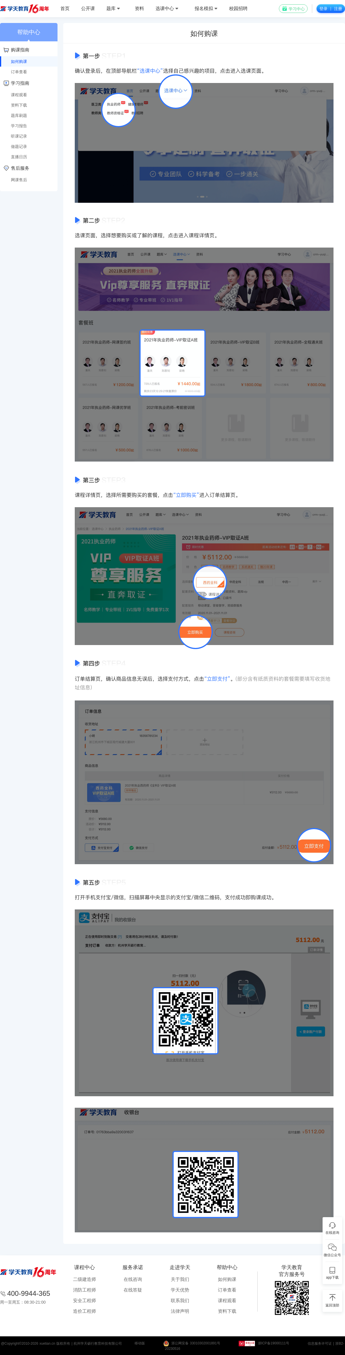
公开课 (88, 8)
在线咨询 (133, 1279)
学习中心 (293, 8)
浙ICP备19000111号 (273, 1344)
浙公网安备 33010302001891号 (195, 1344)
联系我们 (180, 1300)
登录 (323, 8)
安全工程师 (84, 1300)
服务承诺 (132, 1267)
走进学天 (180, 1267)
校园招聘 (238, 8)
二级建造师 (84, 1279)
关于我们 (180, 1279)
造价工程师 (84, 1311)
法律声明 (180, 1311)
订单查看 (227, 1290)
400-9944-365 (28, 1293)
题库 (113, 8)
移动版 (140, 1344)
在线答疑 (133, 1290)
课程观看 (227, 1300)
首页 (65, 8)
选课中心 (167, 8)
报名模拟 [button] (206, 8)
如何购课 (227, 1279)
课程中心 (84, 1267)
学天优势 (180, 1290)
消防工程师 (84, 1290)
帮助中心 (227, 1267)
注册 (338, 8)
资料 (139, 8)
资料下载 (227, 1311)
